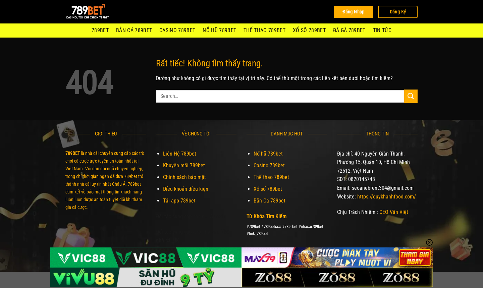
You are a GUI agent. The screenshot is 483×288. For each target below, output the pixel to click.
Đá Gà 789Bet (349, 30)
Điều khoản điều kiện (185, 189)
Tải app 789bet (179, 200)
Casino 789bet (177, 30)
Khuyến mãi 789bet (184, 165)
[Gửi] (411, 96)
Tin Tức (382, 30)
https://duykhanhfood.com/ (386, 196)
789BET (100, 30)
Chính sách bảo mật (184, 177)
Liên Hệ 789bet (179, 154)
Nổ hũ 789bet (219, 30)
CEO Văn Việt (393, 212)
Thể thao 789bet (264, 30)
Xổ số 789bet (309, 30)
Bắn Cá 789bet (134, 30)
